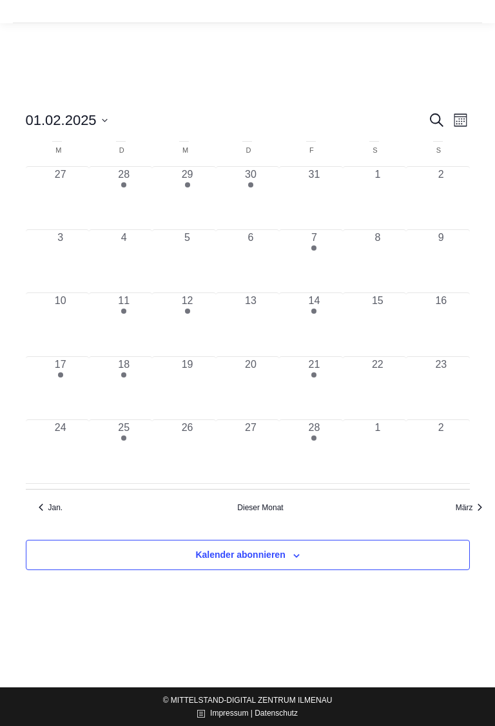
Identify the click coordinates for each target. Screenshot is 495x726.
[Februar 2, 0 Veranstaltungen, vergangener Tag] (440, 198)
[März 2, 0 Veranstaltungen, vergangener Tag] (440, 451)
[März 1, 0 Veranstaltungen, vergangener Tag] (377, 451)
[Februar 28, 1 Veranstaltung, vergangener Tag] (313, 451)
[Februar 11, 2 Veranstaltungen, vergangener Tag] (123, 324)
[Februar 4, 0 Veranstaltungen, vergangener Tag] (123, 261)
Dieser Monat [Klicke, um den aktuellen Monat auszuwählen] (260, 507)
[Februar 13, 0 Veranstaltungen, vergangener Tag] (250, 324)
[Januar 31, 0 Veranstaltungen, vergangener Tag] (313, 198)
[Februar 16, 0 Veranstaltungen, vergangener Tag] (440, 324)
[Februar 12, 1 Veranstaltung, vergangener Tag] (186, 324)
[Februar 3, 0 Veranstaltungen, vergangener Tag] (60, 261)
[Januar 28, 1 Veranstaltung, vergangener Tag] (123, 198)
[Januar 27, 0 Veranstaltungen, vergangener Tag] (60, 198)
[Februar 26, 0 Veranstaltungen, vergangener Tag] (186, 451)
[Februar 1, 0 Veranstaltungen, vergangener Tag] (377, 198)
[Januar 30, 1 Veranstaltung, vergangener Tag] (250, 198)
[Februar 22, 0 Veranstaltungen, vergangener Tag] (377, 388)
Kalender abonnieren (240, 554)
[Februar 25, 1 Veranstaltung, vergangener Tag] (123, 451)
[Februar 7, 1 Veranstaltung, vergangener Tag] (313, 261)
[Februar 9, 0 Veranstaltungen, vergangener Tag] (440, 261)
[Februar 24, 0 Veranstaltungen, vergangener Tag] (60, 451)
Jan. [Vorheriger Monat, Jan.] (51, 507)
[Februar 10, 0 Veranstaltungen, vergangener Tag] (60, 324)
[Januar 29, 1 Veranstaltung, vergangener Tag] (186, 198)
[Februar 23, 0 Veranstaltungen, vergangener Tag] (440, 388)
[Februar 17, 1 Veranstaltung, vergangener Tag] (60, 388)
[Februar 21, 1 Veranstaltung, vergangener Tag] (313, 388)
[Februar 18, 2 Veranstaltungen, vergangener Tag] (123, 388)
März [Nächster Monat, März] (469, 507)
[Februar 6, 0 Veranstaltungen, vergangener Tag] (250, 261)
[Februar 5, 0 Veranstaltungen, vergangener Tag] (186, 261)
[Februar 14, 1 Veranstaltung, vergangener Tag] (313, 324)
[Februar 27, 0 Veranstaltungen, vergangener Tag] (250, 451)
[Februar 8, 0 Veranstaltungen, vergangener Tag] (377, 261)
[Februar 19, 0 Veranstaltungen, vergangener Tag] (186, 388)
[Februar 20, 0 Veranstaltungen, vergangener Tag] (250, 388)
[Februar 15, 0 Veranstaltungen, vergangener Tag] (377, 324)
